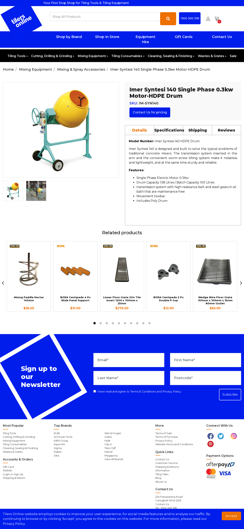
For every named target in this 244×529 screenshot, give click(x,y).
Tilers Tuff (110, 448)
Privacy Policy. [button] (14, 524)
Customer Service (166, 462)
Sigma (58, 448)
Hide (107, 440)
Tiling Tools (16, 56)
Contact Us (222, 37)
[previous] (3, 283)
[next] (241, 283)
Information (162, 470)
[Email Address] (129, 360)
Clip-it (108, 444)
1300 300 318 (190, 18)
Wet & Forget (112, 433)
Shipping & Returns (167, 466)
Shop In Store (107, 37)
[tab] (139, 130)
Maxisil (108, 451)
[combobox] (105, 16)
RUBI (57, 433)
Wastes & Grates (211, 56)
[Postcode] (205, 378)
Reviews (226, 130)
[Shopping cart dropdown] (218, 18)
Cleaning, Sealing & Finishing (170, 56)
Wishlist (7, 470)
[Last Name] (129, 378)
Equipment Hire (145, 39)
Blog (158, 477)
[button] (208, 18)
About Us (161, 481)
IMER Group (61, 440)
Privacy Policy (171, 391)
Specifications (168, 130)
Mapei (58, 451)
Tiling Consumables (126, 56)
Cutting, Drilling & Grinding (51, 56)
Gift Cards (184, 37)
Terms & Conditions (143, 391)
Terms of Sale (163, 433)
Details (139, 130)
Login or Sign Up (13, 474)
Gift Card (8, 466)
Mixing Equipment (92, 56)
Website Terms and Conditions (174, 444)
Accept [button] (231, 516)
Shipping (197, 130)
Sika (56, 455)
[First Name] (205, 360)
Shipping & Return (14, 477)
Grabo (108, 436)
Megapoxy (111, 455)
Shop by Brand (69, 37)
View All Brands (113, 459)
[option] (13, 191)
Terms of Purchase (166, 436)
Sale (233, 56)
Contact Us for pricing (150, 112)
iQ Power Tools (63, 436)
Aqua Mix (59, 444)
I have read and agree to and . (137, 391)
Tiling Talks (161, 474)
